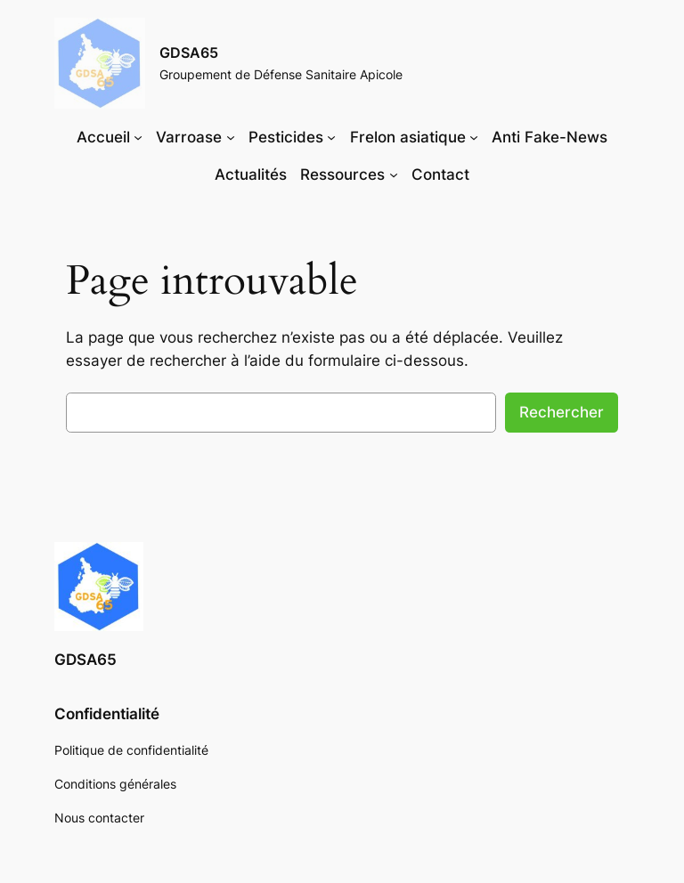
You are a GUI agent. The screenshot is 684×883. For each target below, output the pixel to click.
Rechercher (561, 412)
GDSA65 (188, 52)
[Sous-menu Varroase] (230, 137)
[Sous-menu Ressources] (393, 174)
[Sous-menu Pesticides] (331, 137)
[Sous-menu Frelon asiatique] (473, 137)
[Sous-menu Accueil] (138, 137)
